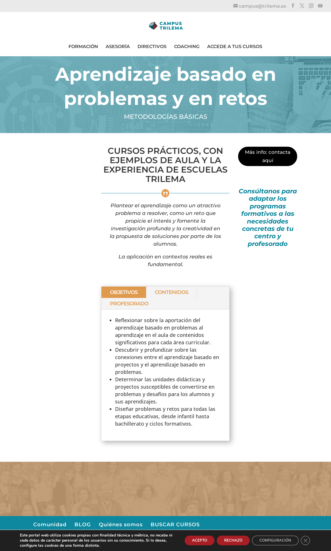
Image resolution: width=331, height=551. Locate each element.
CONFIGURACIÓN (272, 540)
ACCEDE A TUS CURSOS (234, 46)
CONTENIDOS (171, 292)
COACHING (186, 46)
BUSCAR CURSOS (175, 524)
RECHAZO (227, 540)
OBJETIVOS (124, 292)
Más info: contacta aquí (267, 156)
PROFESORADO (129, 304)
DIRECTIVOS (152, 46)
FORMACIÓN (83, 46)
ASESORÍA (118, 46)
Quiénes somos (121, 524)
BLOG (82, 524)
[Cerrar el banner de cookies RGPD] (305, 540)
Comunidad (49, 524)
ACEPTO (190, 540)
